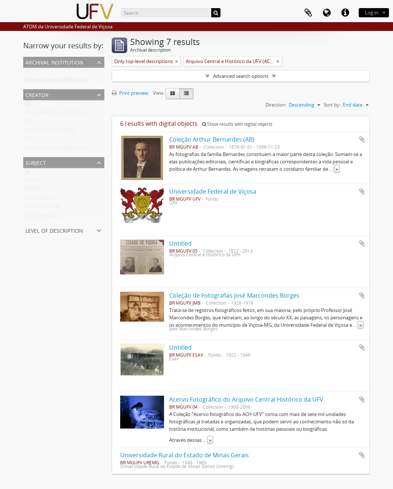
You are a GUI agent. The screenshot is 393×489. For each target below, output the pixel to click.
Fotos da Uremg (42, 208)
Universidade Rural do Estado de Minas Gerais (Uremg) (84, 113)
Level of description (54, 230)
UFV (29, 140)
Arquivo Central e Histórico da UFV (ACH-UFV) (74, 81)
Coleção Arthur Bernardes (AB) (211, 139)
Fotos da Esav (40, 199)
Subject (35, 162)
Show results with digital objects (237, 124)
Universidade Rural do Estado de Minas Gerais (184, 455)
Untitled (180, 243)
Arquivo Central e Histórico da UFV (62, 149)
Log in (371, 12)
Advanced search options (240, 76)
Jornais (32, 181)
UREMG (33, 190)
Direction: (275, 104)
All (27, 72)
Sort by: (332, 104)
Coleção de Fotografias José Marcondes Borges (234, 295)
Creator (37, 94)
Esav (30, 122)
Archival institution (54, 62)
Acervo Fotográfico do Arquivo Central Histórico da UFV (246, 399)
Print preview (130, 93)
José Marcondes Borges (50, 131)
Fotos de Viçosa (42, 217)
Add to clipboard (362, 139)
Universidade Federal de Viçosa (212, 191)
